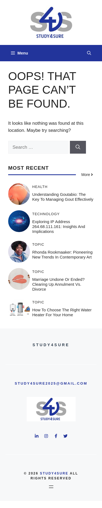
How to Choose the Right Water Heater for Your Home (62, 312)
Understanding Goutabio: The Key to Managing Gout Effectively (63, 197)
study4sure (54, 473)
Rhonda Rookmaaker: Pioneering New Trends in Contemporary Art (62, 254)
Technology (46, 214)
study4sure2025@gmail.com (51, 383)
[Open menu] (51, 486)
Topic (38, 244)
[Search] (78, 147)
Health (40, 186)
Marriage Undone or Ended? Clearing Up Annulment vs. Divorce (58, 284)
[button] (89, 53)
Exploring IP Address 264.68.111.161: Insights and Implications (58, 226)
